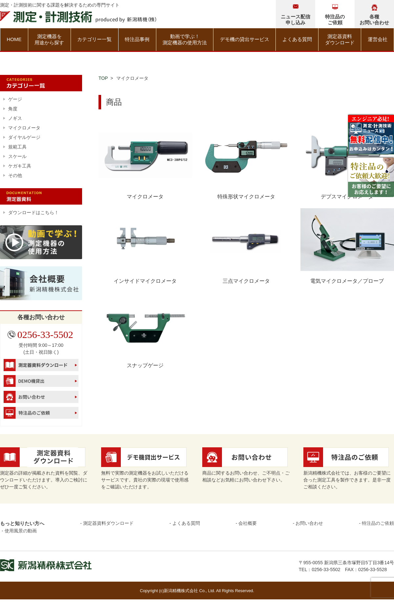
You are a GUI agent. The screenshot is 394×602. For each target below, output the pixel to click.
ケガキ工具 (19, 165)
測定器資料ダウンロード (340, 39)
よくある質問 (297, 39)
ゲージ (15, 99)
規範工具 (17, 146)
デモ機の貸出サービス (244, 39)
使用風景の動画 (21, 530)
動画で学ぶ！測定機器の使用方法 (185, 39)
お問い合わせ (309, 523)
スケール (17, 156)
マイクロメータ (24, 127)
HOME (14, 39)
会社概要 (247, 523)
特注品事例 (137, 39)
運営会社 (377, 39)
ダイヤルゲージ (24, 137)
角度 (12, 108)
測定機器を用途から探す (49, 39)
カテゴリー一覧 (94, 39)
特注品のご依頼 (378, 523)
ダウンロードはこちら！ (33, 212)
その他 (15, 175)
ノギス (15, 118)
